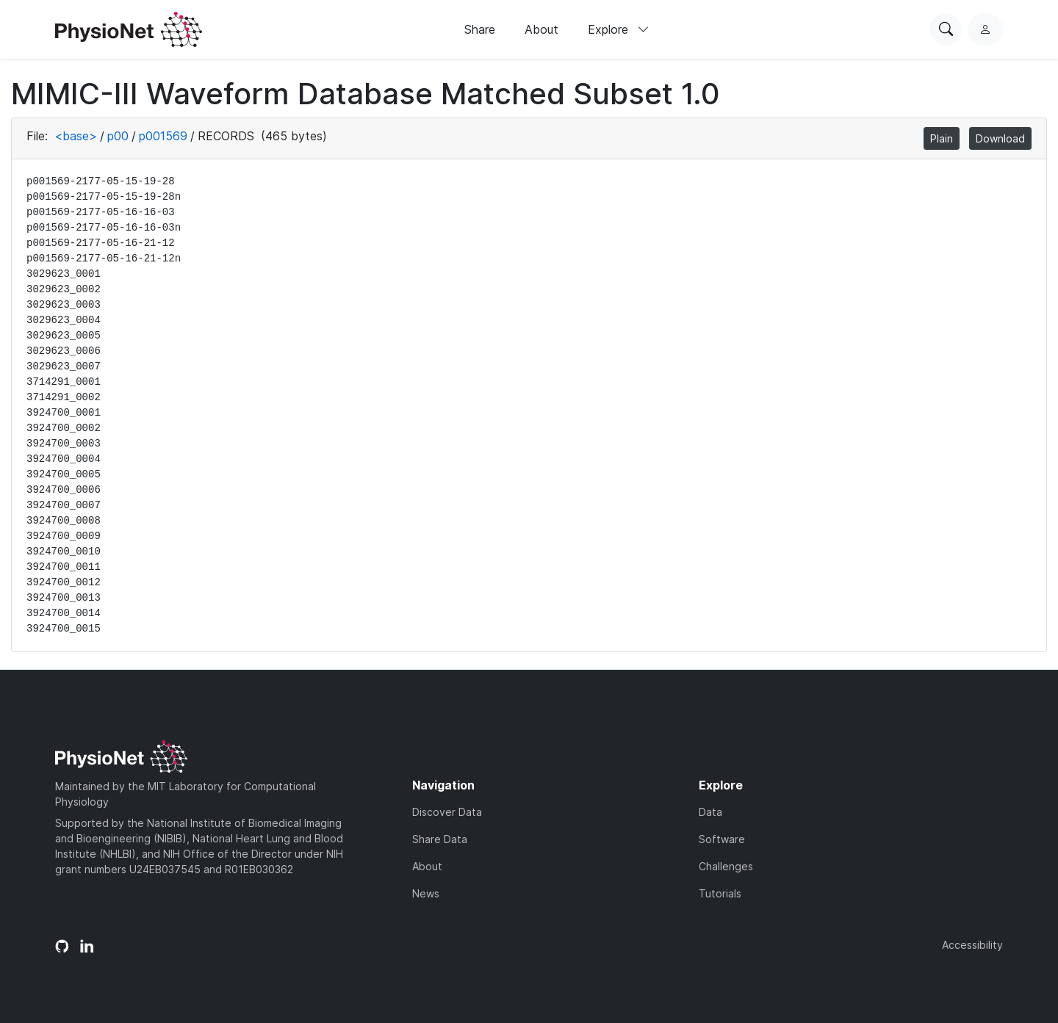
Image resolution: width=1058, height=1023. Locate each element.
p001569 (163, 136)
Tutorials (720, 893)
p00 (118, 136)
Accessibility (972, 945)
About (541, 29)
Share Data (439, 839)
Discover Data (447, 812)
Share (479, 29)
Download (1000, 138)
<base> (75, 136)
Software (722, 839)
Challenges (726, 866)
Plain (941, 138)
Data (710, 812)
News (425, 893)
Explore (618, 29)
